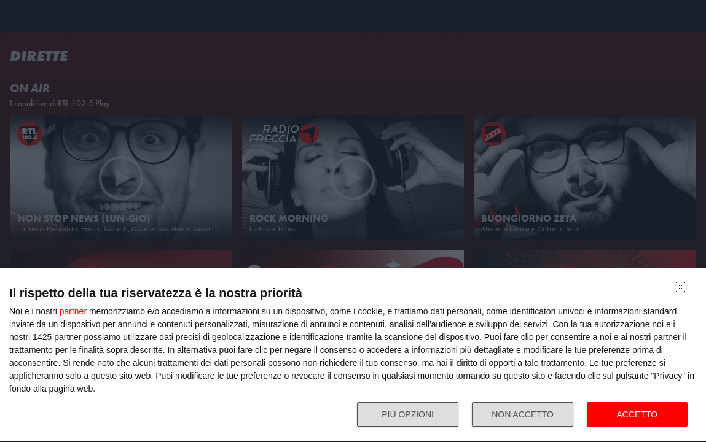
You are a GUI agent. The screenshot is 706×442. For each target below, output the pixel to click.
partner (73, 310)
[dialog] (353, 355)
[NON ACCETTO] (684, 290)
